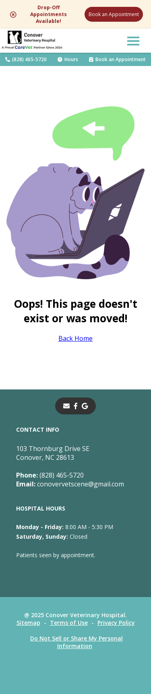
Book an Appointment (114, 14)
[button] (133, 41)
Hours (68, 59)
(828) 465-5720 (26, 59)
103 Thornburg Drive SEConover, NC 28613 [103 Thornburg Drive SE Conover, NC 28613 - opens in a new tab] (52, 453)
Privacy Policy (116, 622)
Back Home (75, 338)
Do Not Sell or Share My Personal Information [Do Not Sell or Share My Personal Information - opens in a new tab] (76, 642)
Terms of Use (69, 622)
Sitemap (28, 622)
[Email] (66, 406)
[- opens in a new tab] (76, 406)
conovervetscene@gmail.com (70, 484)
